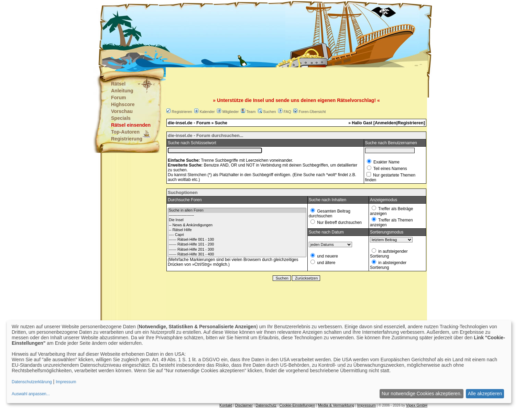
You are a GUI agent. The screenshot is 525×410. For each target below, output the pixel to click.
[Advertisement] (228, 34)
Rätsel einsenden (131, 125)
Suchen (269, 112)
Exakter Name (386, 162)
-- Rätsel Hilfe (237, 230)
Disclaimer (244, 405)
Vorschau (122, 111)
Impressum (366, 405)
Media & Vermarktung (336, 405)
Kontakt (225, 405)
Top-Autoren (125, 132)
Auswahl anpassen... (31, 393)
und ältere (326, 262)
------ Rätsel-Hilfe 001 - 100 (237, 239)
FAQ (287, 112)
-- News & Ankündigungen (237, 225)
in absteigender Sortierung (388, 265)
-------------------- (237, 215)
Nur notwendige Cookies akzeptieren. (422, 393)
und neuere (327, 256)
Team (250, 112)
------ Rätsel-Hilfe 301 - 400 (237, 254)
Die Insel (237, 220)
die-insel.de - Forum (189, 122)
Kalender (207, 112)
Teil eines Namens (389, 168)
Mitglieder (230, 112)
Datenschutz (265, 405)
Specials (121, 118)
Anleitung (122, 90)
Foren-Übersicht (312, 112)
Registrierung (126, 138)
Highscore (122, 104)
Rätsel (118, 84)
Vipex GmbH (416, 405)
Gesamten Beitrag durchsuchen (329, 213)
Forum (118, 97)
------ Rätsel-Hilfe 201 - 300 (237, 249)
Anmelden (385, 122)
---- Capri (237, 234)
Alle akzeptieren (485, 393)
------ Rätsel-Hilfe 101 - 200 (237, 244)
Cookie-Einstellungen (297, 405)
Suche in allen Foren (237, 210)
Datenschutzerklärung (32, 381)
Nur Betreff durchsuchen (339, 222)
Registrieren (182, 112)
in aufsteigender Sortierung (389, 254)
